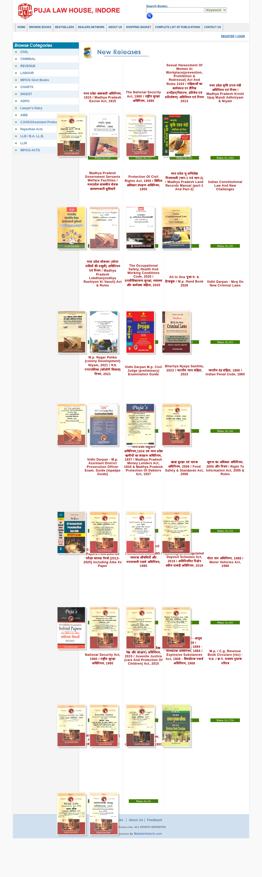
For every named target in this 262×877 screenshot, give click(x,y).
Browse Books (40, 27)
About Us (115, 27)
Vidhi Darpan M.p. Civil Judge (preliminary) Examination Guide (143, 370)
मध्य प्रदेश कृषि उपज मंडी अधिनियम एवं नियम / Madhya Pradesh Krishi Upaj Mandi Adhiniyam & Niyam (225, 93)
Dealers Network (91, 27)
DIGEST (26, 94)
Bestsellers (64, 27)
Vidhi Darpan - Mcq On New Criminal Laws (225, 283)
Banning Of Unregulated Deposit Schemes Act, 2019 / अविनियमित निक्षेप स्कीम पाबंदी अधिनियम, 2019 (184, 559)
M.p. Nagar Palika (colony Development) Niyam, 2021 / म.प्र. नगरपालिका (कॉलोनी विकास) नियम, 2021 (103, 366)
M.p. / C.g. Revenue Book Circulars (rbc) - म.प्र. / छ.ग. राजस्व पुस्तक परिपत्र (225, 657)
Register (227, 36)
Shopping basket (138, 27)
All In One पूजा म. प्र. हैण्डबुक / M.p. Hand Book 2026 (184, 281)
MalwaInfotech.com (148, 833)
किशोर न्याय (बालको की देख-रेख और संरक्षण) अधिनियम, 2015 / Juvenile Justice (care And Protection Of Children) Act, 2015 (143, 655)
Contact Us (212, 27)
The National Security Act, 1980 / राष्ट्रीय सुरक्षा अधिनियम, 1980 (143, 96)
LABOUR (27, 73)
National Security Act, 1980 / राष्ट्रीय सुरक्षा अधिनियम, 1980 (102, 659)
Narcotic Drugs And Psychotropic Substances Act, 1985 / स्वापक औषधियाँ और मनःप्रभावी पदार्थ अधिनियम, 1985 (143, 556)
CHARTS (26, 87)
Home (21, 27)
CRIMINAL (28, 59)
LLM (23, 143)
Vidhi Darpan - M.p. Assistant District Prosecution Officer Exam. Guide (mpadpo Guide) (102, 467)
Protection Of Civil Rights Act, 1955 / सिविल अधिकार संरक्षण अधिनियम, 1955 (143, 183)
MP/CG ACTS (30, 150)
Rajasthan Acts (31, 129)
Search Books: (157, 6)
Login (241, 36)
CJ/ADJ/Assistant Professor (41, 122)
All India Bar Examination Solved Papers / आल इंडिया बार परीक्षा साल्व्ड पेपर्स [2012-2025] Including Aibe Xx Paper (103, 556)
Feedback (154, 820)
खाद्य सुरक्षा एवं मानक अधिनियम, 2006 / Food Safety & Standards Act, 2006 (184, 468)
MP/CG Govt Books (34, 80)
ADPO (24, 101)
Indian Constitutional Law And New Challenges (225, 185)
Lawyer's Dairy (31, 108)
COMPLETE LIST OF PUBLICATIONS (177, 27)
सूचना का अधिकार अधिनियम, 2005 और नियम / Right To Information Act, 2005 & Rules (225, 468)
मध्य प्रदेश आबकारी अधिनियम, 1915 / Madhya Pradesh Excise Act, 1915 (103, 97)
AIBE (24, 115)
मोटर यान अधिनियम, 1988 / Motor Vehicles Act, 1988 (225, 562)
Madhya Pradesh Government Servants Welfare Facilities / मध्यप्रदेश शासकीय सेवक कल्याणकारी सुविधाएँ (102, 181)
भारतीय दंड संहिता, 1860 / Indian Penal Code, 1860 (225, 372)
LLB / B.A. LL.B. (32, 136)
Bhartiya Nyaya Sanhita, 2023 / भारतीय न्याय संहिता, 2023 (184, 370)
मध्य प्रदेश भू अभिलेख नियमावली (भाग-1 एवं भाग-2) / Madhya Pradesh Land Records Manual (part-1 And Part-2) (184, 181)
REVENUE (27, 66)
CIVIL (24, 52)
